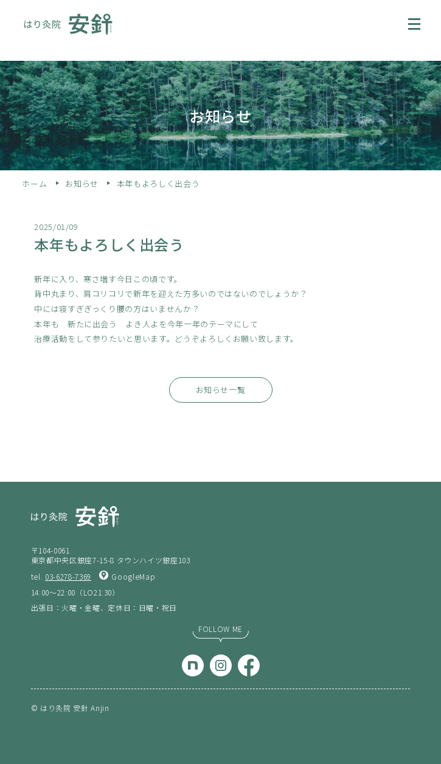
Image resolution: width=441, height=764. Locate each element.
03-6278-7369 (68, 576)
